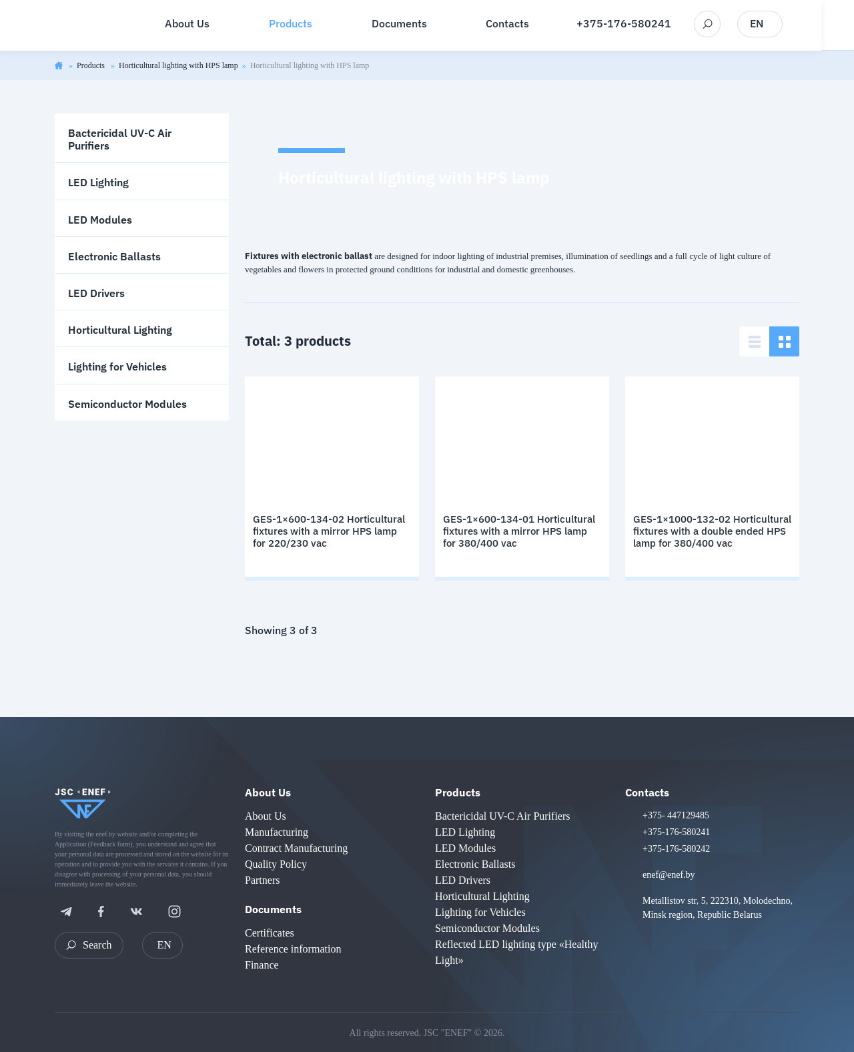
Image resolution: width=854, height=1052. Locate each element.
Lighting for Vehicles (117, 366)
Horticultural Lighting (120, 329)
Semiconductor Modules (127, 404)
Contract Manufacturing (296, 848)
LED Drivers (96, 293)
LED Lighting (98, 182)
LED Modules (100, 219)
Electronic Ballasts (114, 256)
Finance (262, 965)
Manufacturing (276, 832)
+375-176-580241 (640, 24)
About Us (268, 792)
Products (92, 65)
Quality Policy (276, 864)
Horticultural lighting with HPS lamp (178, 65)
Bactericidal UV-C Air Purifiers (119, 139)
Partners (262, 880)
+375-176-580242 (676, 849)
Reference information (293, 949)
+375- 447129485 (676, 815)
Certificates (269, 933)
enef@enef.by (669, 875)
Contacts (647, 792)
